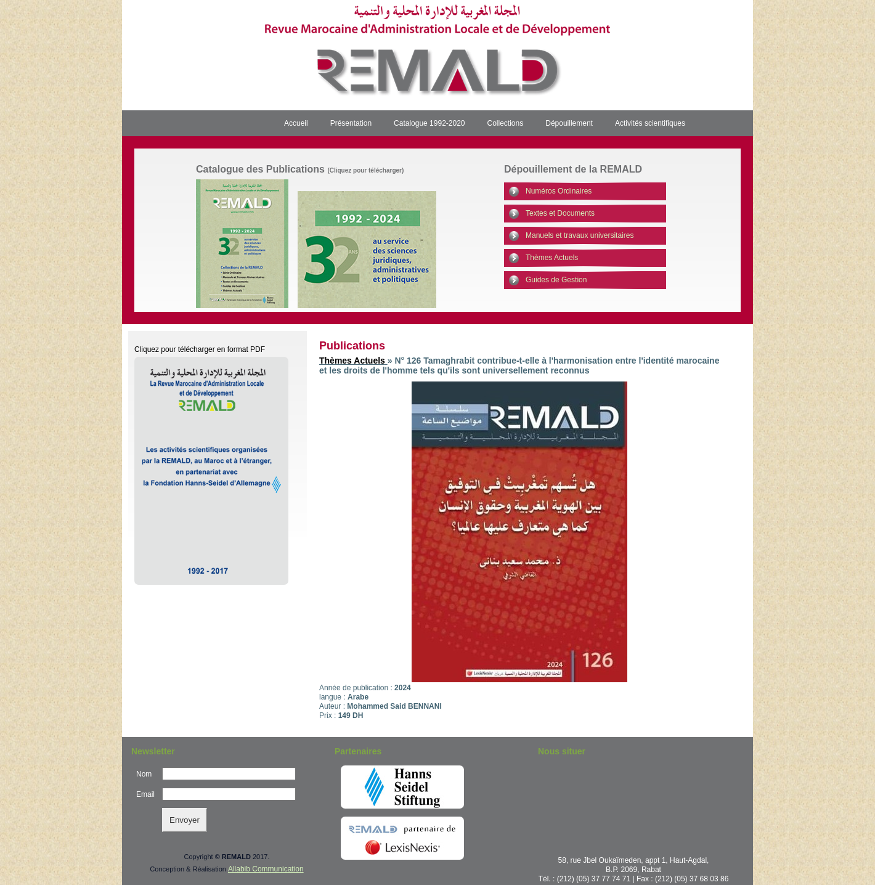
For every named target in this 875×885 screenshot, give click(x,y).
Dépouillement (569, 123)
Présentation (351, 123)
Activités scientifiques (650, 123)
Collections (505, 123)
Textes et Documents (560, 213)
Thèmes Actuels (552, 257)
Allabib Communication (266, 869)
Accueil (296, 123)
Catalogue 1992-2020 (429, 123)
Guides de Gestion (556, 279)
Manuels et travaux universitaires (579, 235)
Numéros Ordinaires (559, 191)
